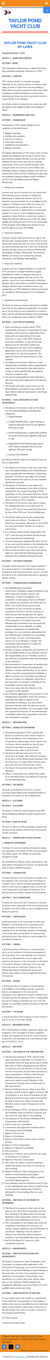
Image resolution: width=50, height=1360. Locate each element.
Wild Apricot (21, 1356)
